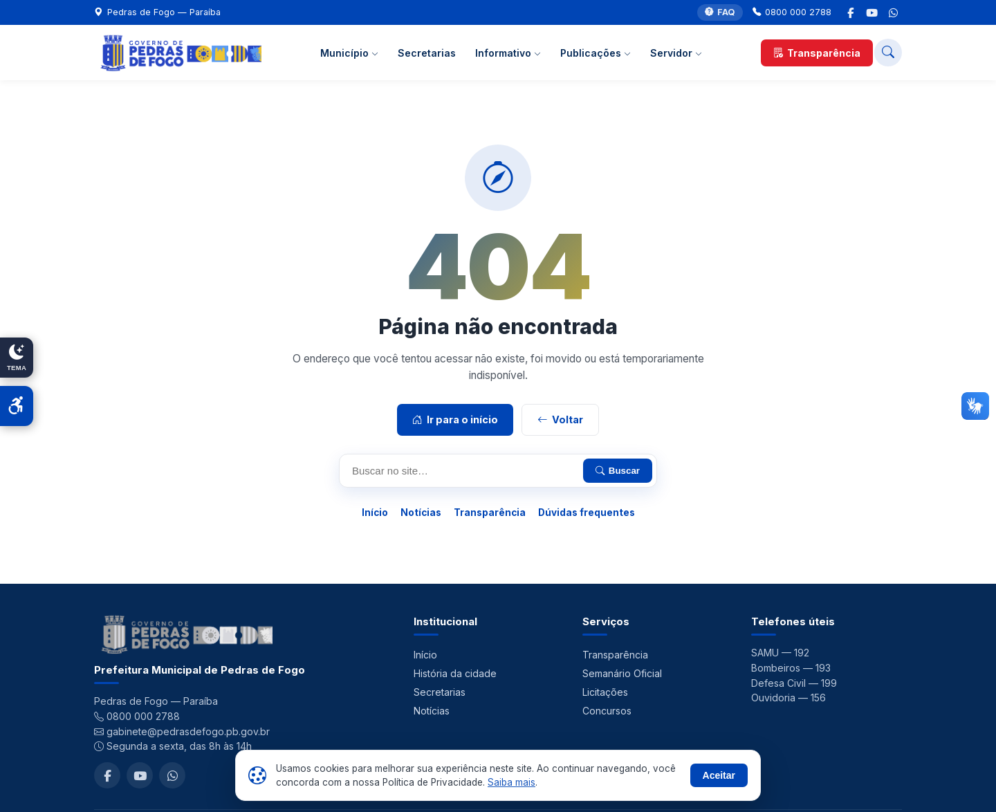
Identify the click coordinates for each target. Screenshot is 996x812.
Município (349, 53)
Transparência (816, 53)
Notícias (420, 512)
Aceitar (719, 775)
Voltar (560, 419)
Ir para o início (455, 419)
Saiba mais (511, 782)
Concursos (606, 711)
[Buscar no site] (888, 52)
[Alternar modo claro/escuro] (16, 358)
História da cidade (455, 673)
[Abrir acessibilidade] (16, 406)
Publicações (595, 53)
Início (375, 512)
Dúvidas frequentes (586, 512)
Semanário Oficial (622, 673)
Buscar (618, 470)
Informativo (508, 53)
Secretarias (427, 53)
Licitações (605, 692)
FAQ (720, 12)
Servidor (676, 53)
